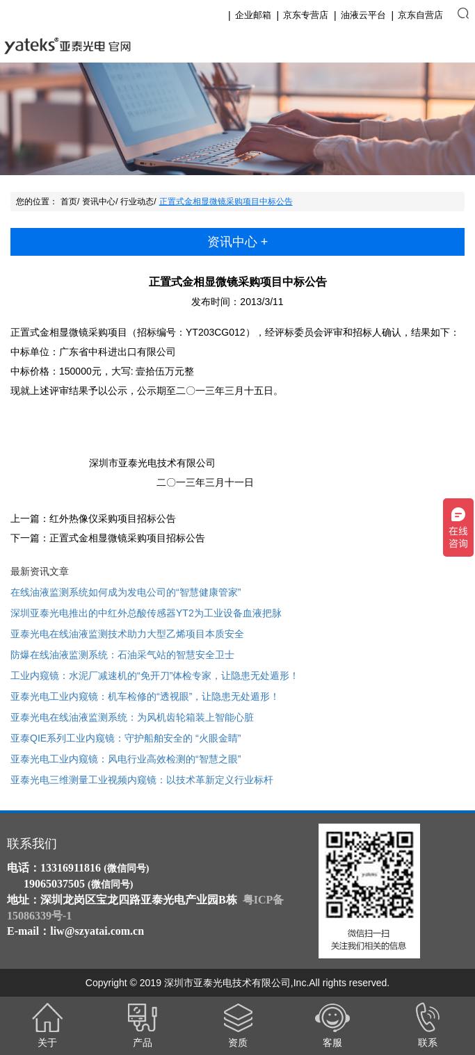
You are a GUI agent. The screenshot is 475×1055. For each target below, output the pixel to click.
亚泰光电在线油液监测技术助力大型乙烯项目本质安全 (127, 633)
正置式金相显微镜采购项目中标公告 (226, 201)
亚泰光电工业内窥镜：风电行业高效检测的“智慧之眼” (125, 758)
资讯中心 (98, 201)
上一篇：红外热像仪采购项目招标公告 (93, 518)
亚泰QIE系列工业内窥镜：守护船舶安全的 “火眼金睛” (125, 738)
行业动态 (137, 201)
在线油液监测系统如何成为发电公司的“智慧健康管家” (125, 592)
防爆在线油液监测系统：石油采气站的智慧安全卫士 (122, 654)
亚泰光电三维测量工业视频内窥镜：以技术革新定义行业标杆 (141, 779)
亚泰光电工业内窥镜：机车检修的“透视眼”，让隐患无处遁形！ (145, 696)
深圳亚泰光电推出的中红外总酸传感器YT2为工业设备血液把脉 (146, 613)
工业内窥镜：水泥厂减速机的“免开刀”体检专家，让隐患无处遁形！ (154, 675)
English (417, 45)
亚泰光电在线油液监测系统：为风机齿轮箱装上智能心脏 (132, 717)
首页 (69, 201)
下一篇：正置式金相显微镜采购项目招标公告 (107, 537)
